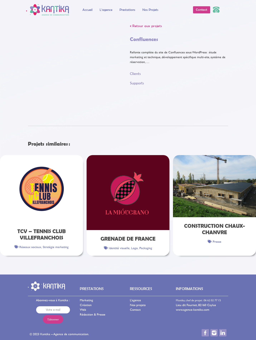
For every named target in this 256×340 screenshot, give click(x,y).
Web (83, 309)
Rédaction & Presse (92, 314)
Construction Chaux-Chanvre (214, 229)
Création (86, 305)
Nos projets (150, 10)
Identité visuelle (119, 248)
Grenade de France (128, 238)
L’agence (106, 10)
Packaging (145, 248)
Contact (135, 309)
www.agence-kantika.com (192, 309)
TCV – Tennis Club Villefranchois (41, 234)
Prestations (127, 10)
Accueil (87, 10)
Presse (217, 241)
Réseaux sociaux (30, 247)
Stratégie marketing (56, 247)
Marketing (86, 300)
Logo (134, 248)
